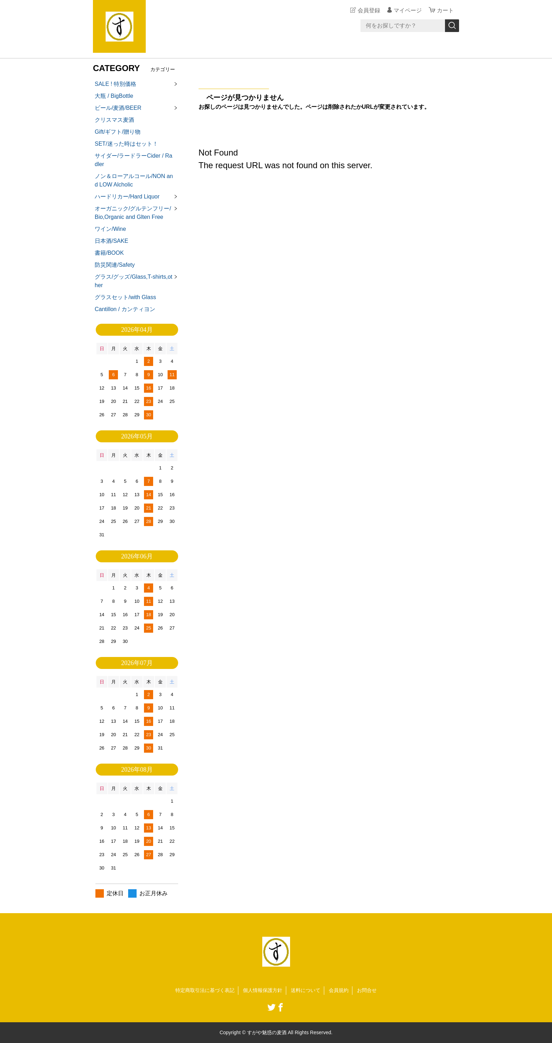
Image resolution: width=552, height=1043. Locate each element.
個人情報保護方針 (262, 990)
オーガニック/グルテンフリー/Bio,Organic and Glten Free (133, 213)
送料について (305, 990)
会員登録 (369, 10)
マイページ (408, 10)
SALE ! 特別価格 (115, 84)
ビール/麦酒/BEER (118, 108)
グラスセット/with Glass (125, 297)
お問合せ (367, 990)
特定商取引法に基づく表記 (204, 990)
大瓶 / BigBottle (114, 96)
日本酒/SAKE (111, 241)
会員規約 (339, 990)
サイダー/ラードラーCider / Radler (133, 160)
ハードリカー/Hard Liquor (127, 197)
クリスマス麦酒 (114, 120)
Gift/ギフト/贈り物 (117, 132)
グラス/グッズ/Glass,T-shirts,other (133, 281)
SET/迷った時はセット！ (126, 144)
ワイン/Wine (110, 229)
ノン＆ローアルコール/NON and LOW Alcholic (134, 180)
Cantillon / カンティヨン (125, 309)
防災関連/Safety (115, 265)
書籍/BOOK (109, 253)
